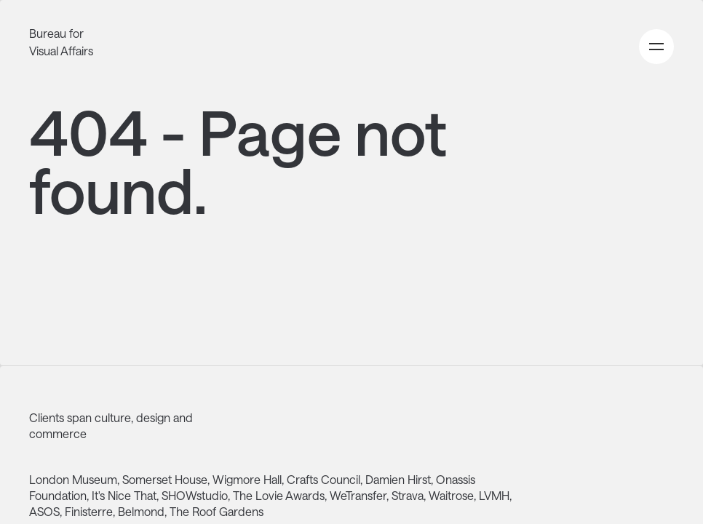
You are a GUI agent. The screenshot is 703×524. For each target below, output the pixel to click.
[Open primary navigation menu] (656, 46)
